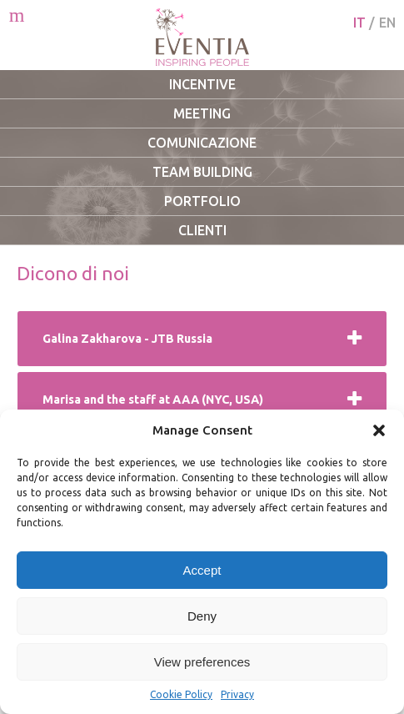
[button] (379, 430)
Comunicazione (202, 142)
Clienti (202, 230)
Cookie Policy (181, 694)
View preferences (202, 662)
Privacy (237, 694)
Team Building (202, 171)
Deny (202, 616)
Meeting (202, 113)
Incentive (202, 84)
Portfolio (202, 201)
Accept (202, 570)
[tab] (202, 338)
